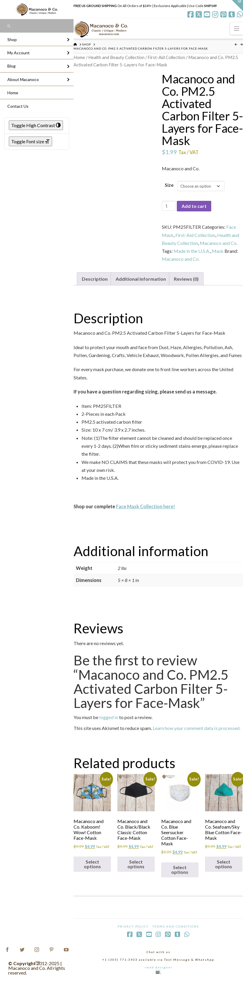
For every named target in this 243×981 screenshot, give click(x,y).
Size (169, 185)
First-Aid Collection (166, 57)
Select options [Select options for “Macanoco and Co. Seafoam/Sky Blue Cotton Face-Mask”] (223, 864)
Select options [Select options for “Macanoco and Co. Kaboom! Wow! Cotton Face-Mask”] (92, 864)
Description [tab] (95, 279)
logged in (108, 717)
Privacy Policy (133, 926)
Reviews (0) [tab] (186, 279)
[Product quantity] (169, 206)
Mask (218, 251)
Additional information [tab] (141, 279)
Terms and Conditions (175, 926)
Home (79, 57)
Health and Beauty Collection (116, 57)
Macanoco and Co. (218, 243)
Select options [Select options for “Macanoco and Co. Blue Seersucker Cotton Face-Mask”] (179, 869)
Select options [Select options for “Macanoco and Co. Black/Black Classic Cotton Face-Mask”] (135, 864)
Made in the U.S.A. (192, 251)
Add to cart (194, 206)
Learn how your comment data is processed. (196, 728)
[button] (236, 28)
